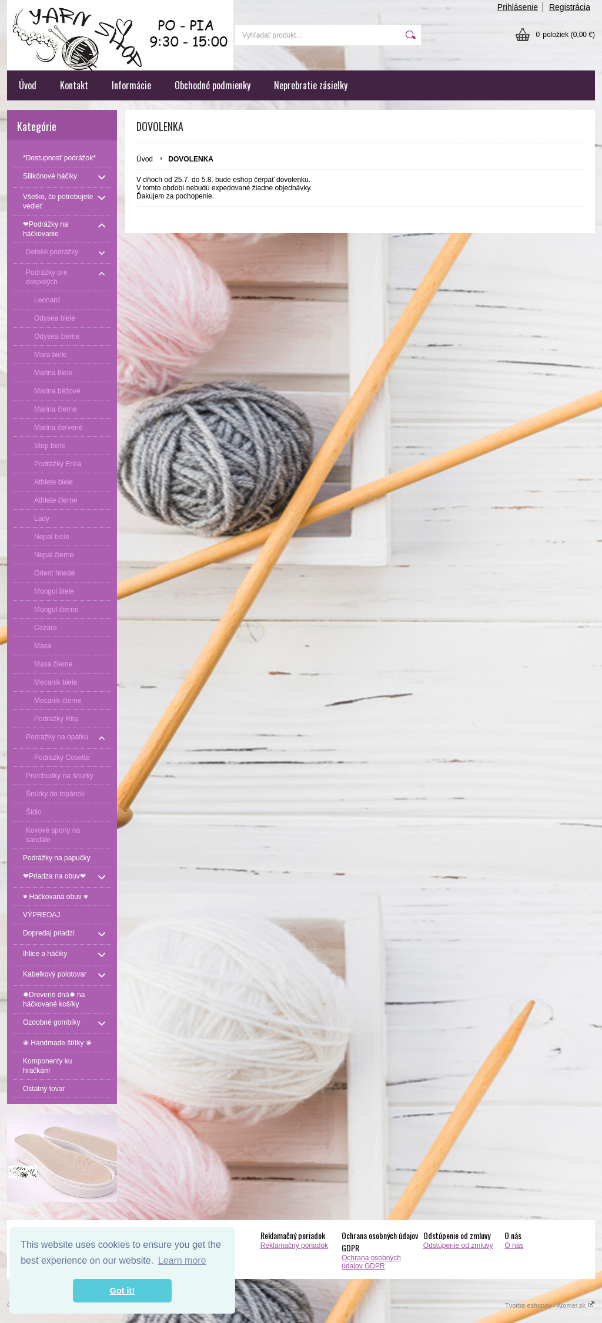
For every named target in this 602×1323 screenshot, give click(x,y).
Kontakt (74, 85)
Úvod (27, 85)
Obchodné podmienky (212, 85)
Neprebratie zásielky (310, 85)
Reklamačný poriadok (294, 1245)
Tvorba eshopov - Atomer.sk (550, 1305)
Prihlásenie (517, 7)
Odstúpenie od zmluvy (458, 1245)
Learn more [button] (182, 1260)
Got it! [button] (122, 1290)
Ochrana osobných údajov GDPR (371, 1262)
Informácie (131, 85)
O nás (513, 1245)
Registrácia (569, 7)
